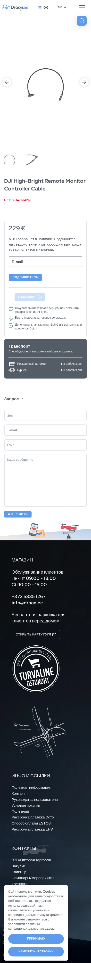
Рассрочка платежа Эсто (33, 817)
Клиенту (19, 871)
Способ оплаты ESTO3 (31, 823)
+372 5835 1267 (29, 596)
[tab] (45, 455)
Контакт (18, 793)
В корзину (26, 297)
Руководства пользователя (35, 799)
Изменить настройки (36, 951)
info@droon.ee (27, 603)
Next (84, 82)
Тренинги (19, 883)
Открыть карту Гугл (36, 634)
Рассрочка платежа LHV (32, 829)
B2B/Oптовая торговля (31, 859)
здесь (49, 928)
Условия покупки (26, 805)
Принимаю (36, 939)
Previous (7, 82)
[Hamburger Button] (81, 7)
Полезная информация (31, 787)
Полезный (20, 811)
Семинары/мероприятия (33, 877)
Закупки (18, 865)
